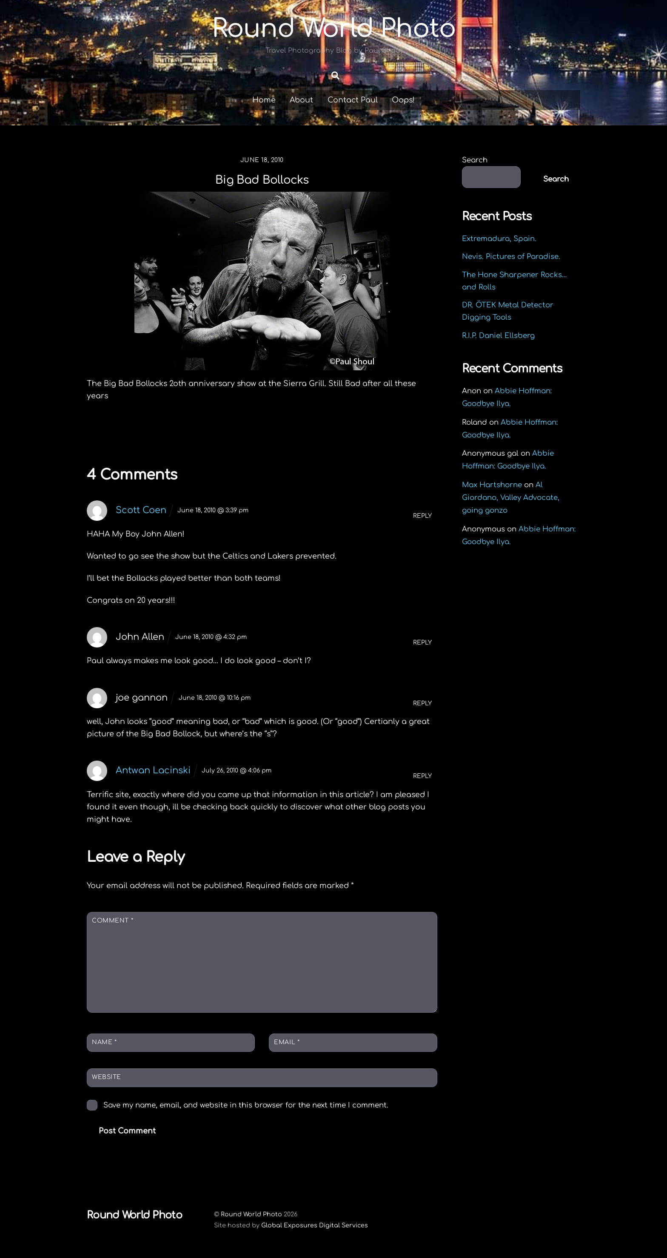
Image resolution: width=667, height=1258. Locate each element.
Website (106, 1077)
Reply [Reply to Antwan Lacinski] (422, 776)
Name (104, 1042)
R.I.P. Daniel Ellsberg (498, 336)
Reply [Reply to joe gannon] (422, 703)
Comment (112, 920)
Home (264, 100)
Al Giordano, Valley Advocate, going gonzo (510, 497)
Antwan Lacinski (153, 770)
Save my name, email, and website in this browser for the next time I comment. (245, 1105)
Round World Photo (251, 1214)
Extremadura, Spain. (499, 239)
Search (474, 160)
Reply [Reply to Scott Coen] (422, 516)
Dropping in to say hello (368, 433)
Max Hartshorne (492, 485)
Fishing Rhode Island (149, 433)
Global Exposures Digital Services (314, 1225)
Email (286, 1042)
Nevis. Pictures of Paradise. (511, 257)
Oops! (403, 100)
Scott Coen (141, 510)
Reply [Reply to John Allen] (422, 642)
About (301, 100)
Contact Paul (353, 100)
